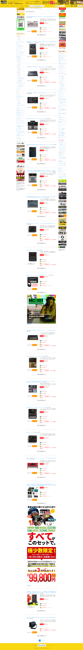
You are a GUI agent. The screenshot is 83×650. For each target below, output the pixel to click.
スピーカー (60, 107)
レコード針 (60, 90)
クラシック (19, 50)
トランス (18, 94)
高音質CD (18, 56)
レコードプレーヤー (62, 124)
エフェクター (61, 172)
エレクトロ (19, 88)
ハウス (18, 90)
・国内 (19, 39)
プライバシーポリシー (50, 645)
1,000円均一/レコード (20, 114)
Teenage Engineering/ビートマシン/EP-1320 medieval (35, 356)
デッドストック (19, 116)
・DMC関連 (20, 80)
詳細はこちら (18, 190)
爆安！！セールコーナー (63, 55)
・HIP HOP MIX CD (21, 78)
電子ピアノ (60, 170)
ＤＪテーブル (61, 97)
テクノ (18, 92)
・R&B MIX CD (20, 86)
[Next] (45, 641)
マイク (60, 115)
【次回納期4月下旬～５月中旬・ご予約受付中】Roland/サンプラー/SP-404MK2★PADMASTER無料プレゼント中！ (41, 42)
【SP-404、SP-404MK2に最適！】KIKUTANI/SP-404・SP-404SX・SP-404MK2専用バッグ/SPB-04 (41, 618)
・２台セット (62, 80)
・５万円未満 (62, 76)
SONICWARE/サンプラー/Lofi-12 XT (32, 250)
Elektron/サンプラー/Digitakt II (31, 432)
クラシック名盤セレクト (21, 52)
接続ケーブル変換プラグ (63, 113)
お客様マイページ (41, 6)
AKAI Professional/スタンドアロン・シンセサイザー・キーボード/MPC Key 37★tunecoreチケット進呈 (41, 459)
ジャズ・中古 (19, 48)
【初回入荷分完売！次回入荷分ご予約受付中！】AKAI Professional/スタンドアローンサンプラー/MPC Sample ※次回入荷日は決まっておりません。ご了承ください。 (41, 171)
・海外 (19, 37)
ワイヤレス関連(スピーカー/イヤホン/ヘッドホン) (62, 110)
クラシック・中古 (20, 54)
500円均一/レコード (20, 112)
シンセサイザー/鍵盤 (62, 163)
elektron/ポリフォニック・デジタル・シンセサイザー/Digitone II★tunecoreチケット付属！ (41, 224)
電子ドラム (60, 168)
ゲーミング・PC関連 (62, 174)
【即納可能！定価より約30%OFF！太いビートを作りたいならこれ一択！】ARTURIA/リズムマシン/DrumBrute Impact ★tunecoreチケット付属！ (41, 197)
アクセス (33, 645)
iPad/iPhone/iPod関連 (62, 99)
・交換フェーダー (62, 88)
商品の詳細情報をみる (41, 34)
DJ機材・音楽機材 (73, 6)
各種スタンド (61, 117)
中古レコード (19, 118)
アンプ (60, 126)
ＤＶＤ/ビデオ (19, 129)
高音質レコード (19, 58)
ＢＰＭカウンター (62, 119)
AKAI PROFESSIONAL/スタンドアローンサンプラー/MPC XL (36, 118)
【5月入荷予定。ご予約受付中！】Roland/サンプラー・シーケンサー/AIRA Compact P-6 (41, 331)
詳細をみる (41, 310)
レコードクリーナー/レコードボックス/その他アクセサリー (20, 132)
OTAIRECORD (41, 648)
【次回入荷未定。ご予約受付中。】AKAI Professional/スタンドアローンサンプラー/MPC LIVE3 (41, 93)
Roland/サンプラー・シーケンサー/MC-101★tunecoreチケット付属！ (38, 275)
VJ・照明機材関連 (62, 133)
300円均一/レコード (20, 110)
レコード (67, 6)
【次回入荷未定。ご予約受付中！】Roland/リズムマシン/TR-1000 (37, 66)
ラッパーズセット (62, 147)
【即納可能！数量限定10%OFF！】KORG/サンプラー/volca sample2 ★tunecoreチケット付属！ (41, 17)
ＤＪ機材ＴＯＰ (61, 53)
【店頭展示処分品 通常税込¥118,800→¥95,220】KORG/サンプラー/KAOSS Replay (40, 144)
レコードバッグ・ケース (63, 105)
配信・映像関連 (61, 135)
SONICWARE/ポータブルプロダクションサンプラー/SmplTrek (36, 407)
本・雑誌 (18, 138)
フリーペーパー (19, 140)
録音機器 (60, 161)
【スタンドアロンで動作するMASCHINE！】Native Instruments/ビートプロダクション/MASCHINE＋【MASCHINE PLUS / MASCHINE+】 (41, 382)
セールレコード (19, 108)
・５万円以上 (62, 78)
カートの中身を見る (32, 6)
